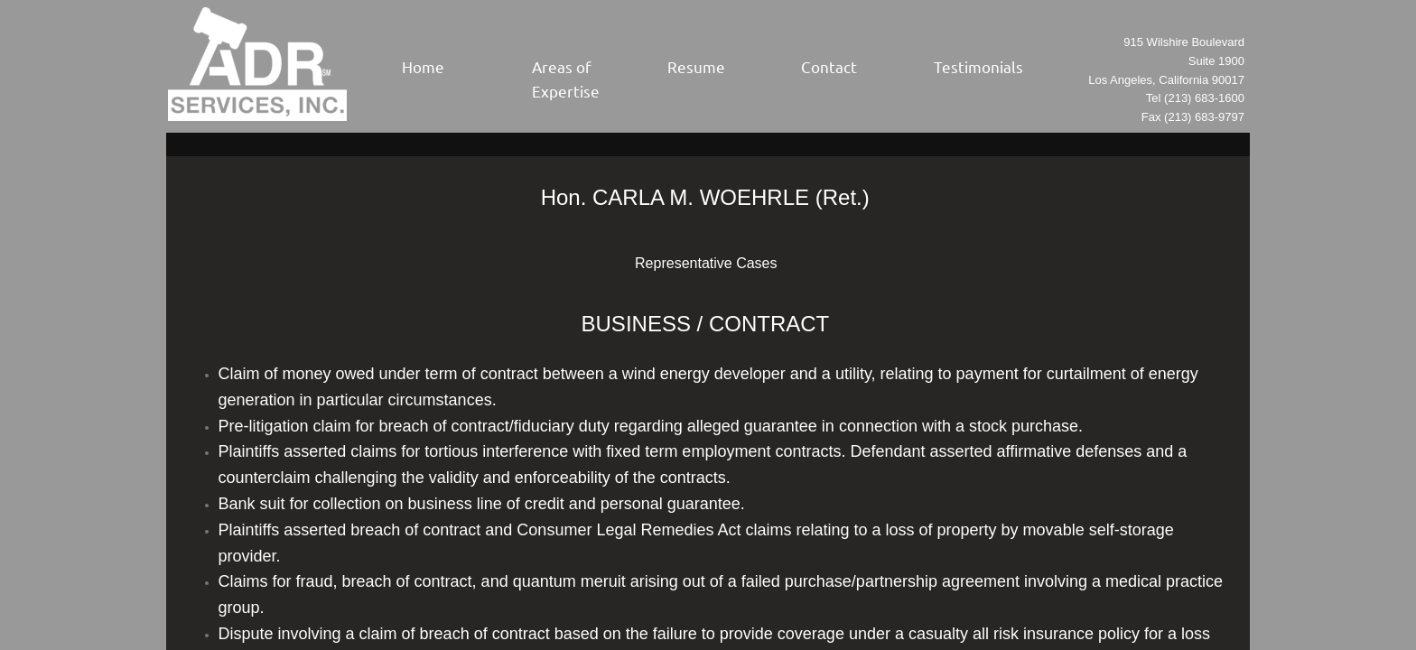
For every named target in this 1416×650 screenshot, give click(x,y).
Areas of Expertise (566, 78)
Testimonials (978, 66)
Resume (696, 66)
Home (423, 66)
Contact (829, 66)
